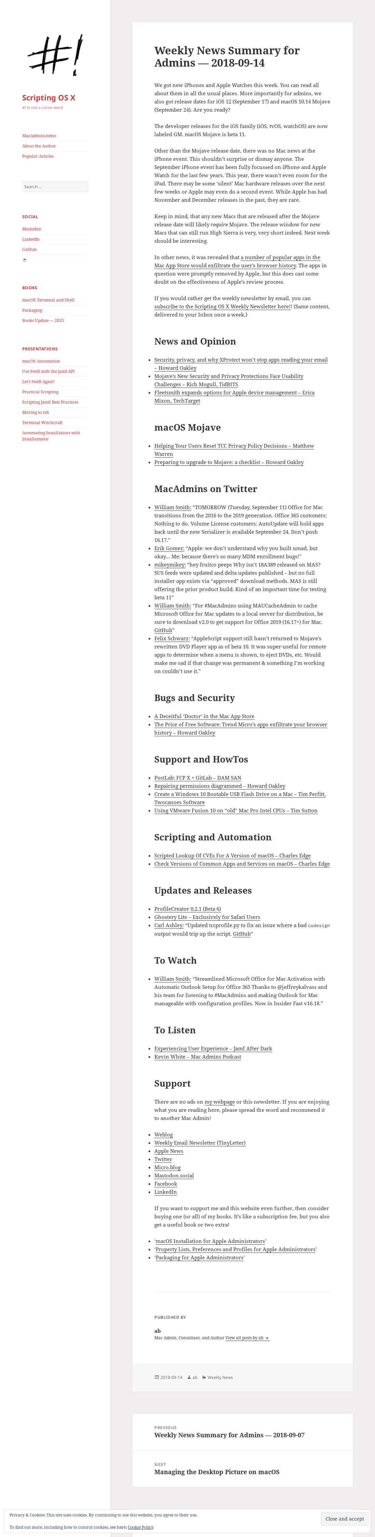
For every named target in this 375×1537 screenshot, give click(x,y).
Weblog (163, 1134)
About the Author (39, 146)
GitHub (29, 249)
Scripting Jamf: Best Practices (50, 402)
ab (195, 1377)
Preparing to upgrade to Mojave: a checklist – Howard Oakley (229, 462)
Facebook (165, 1183)
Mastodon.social (174, 1175)
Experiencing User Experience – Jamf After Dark (213, 1048)
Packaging (32, 310)
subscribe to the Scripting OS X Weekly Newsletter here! (222, 306)
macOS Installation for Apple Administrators (210, 1241)
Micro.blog (167, 1167)
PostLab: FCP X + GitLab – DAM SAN (197, 777)
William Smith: (172, 507)
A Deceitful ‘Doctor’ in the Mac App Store (204, 716)
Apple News (168, 1150)
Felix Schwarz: (172, 638)
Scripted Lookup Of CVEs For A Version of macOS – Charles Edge (232, 855)
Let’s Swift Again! (38, 382)
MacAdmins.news (39, 136)
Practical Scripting (40, 392)
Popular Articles (38, 156)
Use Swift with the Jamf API (48, 371)
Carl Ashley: (169, 925)
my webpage (220, 1101)
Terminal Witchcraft (42, 422)
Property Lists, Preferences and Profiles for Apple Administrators (236, 1249)
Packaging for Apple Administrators (200, 1257)
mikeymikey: (170, 564)
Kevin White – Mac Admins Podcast (197, 1056)
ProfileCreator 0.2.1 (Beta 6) (187, 908)
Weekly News (220, 1377)
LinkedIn (31, 239)
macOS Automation (41, 361)
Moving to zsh (35, 412)
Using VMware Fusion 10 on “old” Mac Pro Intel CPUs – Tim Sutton (236, 810)
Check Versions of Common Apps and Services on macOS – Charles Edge (242, 863)
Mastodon (31, 229)
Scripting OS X (48, 97)
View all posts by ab (244, 1338)
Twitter (163, 1159)
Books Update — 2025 (43, 320)
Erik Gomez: (169, 548)
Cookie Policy (141, 1527)
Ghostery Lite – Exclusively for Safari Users (207, 916)
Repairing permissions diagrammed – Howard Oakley (219, 785)
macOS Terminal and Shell (48, 300)
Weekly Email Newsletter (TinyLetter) (200, 1142)
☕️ (24, 260)
